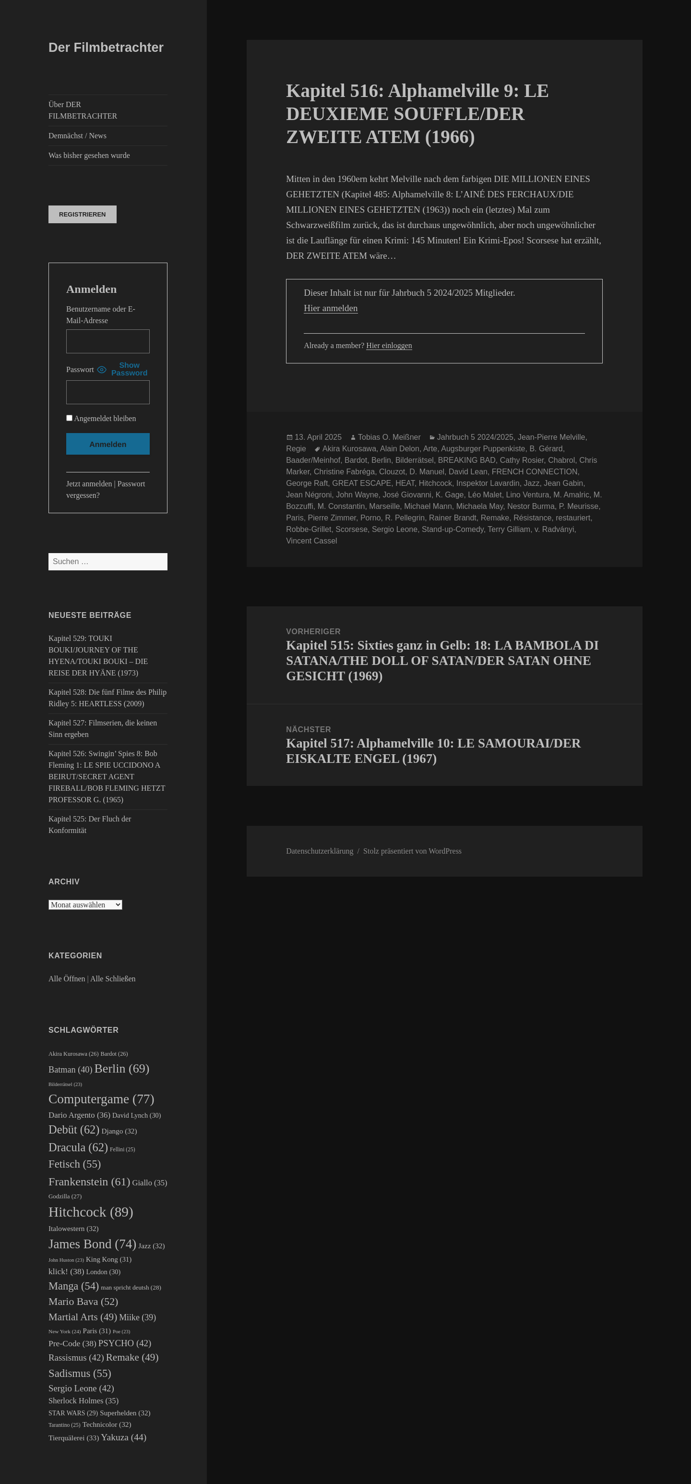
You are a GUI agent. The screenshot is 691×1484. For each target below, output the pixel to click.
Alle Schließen (113, 979)
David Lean (468, 472)
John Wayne (357, 495)
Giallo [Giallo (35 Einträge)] (149, 1182)
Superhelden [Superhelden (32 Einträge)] (125, 1413)
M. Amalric (571, 495)
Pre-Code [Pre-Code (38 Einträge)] (72, 1343)
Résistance (532, 518)
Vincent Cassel (311, 541)
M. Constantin (341, 506)
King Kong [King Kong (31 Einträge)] (108, 1259)
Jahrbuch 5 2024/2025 (475, 437)
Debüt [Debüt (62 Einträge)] (73, 1129)
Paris (294, 518)
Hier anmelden (330, 308)
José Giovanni (406, 495)
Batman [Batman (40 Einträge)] (70, 1069)
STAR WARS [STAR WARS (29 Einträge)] (73, 1413)
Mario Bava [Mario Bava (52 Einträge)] (83, 1301)
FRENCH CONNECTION (535, 472)
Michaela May (479, 506)
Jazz (532, 483)
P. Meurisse (578, 506)
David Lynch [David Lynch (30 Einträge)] (136, 1115)
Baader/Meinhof (313, 460)
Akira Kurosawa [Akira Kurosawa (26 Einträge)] (73, 1053)
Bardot (356, 460)
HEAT (405, 483)
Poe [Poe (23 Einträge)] (121, 1331)
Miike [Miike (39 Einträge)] (137, 1317)
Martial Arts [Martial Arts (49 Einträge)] (82, 1317)
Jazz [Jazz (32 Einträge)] (151, 1246)
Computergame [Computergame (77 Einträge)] (101, 1099)
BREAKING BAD (467, 460)
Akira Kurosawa (349, 449)
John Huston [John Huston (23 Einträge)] (66, 1260)
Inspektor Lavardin (488, 483)
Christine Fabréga (344, 472)
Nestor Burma (531, 506)
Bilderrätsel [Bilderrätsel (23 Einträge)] (65, 1084)
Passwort (80, 369)
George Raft (307, 483)
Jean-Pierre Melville (551, 437)
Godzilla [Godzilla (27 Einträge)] (65, 1196)
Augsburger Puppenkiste (483, 449)
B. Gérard (545, 449)
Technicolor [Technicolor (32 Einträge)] (107, 1424)
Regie (296, 449)
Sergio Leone (394, 529)
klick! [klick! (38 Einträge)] (66, 1271)
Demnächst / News (77, 136)
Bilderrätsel (414, 460)
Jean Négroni (309, 495)
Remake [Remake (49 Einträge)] (132, 1357)
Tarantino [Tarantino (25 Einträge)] (64, 1425)
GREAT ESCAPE (361, 483)
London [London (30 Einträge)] (103, 1272)
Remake (495, 518)
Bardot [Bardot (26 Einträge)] (114, 1053)
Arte (430, 449)
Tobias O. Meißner (389, 437)
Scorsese (351, 529)
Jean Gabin (563, 483)
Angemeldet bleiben (101, 418)
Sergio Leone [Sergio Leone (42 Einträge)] (81, 1388)
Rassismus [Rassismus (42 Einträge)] (76, 1357)
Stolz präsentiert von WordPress (412, 851)
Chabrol (561, 460)
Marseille (384, 506)
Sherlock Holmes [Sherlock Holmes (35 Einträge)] (83, 1400)
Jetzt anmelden (89, 484)
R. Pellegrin (405, 518)
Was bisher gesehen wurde (89, 155)
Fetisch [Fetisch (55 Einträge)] (74, 1164)
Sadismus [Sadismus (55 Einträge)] (79, 1373)
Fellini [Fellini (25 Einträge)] (122, 1149)
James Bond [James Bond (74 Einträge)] (92, 1244)
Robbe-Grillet (308, 529)
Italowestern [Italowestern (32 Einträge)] (73, 1228)
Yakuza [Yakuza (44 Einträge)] (123, 1437)
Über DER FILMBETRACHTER (82, 110)
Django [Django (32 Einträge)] (119, 1131)
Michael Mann (428, 506)
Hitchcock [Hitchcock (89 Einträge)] (90, 1211)
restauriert (573, 518)
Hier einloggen (389, 345)
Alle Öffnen (66, 979)
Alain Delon (399, 449)
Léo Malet (484, 495)
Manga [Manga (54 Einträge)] (73, 1286)
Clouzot (392, 472)
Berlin (381, 460)
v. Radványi (554, 529)
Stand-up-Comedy (453, 529)
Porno (370, 518)
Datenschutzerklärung (319, 851)
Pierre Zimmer (332, 518)
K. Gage (450, 495)
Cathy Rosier (522, 460)
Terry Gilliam (509, 529)
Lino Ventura (527, 495)
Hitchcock (435, 483)
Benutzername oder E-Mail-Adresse (100, 315)
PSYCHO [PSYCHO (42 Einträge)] (124, 1343)
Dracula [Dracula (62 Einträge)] (78, 1147)
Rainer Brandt (453, 518)
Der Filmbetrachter (106, 47)
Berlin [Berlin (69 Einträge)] (121, 1068)
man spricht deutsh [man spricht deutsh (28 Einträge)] (131, 1287)
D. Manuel (426, 472)
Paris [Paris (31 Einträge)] (97, 1331)
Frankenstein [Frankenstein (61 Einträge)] (89, 1181)
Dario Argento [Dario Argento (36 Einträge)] (79, 1115)
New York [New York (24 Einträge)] (64, 1331)
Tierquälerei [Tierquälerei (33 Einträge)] (73, 1438)
